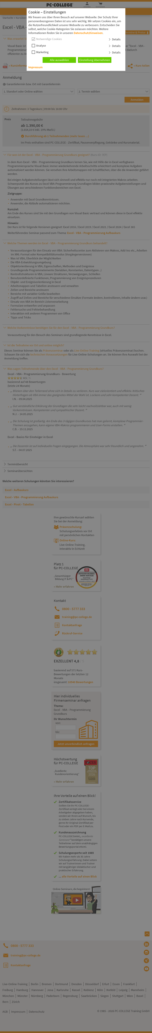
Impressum (35, 67)
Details (116, 39)
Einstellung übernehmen (94, 60)
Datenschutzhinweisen (88, 33)
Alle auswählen (59, 60)
